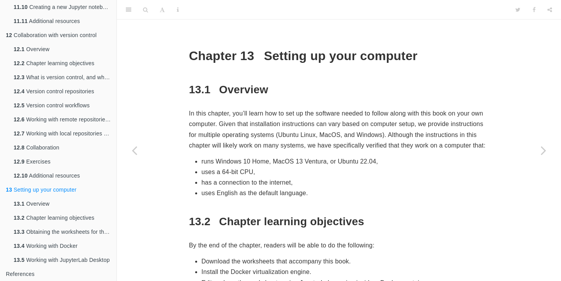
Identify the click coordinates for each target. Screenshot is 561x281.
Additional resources (47, 21)
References (20, 274)
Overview (31, 49)
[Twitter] (518, 10)
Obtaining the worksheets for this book (65, 232)
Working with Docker (46, 246)
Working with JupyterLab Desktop (62, 260)
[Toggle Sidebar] (128, 10)
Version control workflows (52, 105)
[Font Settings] (162, 10)
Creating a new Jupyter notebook (63, 7)
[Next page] (543, 150)
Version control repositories (54, 91)
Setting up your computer (41, 190)
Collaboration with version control (51, 35)
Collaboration (36, 147)
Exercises (32, 161)
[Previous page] (134, 150)
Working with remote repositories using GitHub (65, 119)
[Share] (550, 10)
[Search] (145, 10)
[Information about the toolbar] (178, 10)
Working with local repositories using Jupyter (65, 133)
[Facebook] (534, 10)
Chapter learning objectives (54, 63)
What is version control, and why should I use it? (65, 77)
